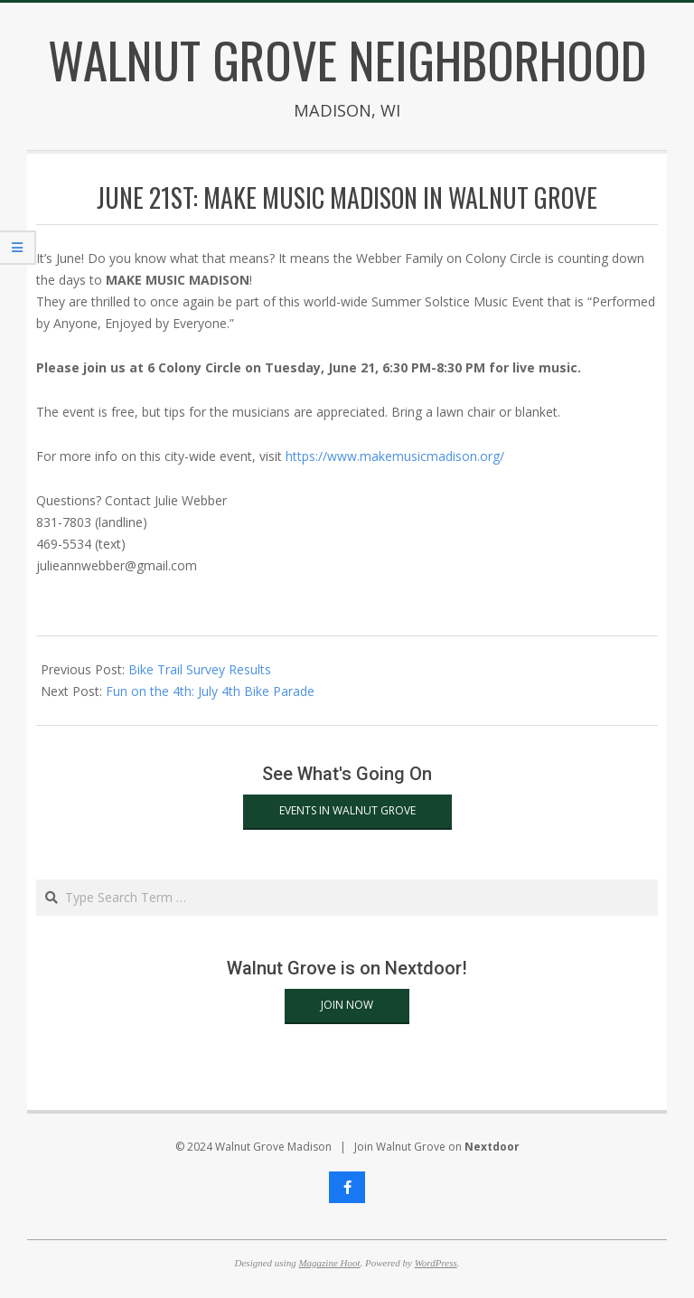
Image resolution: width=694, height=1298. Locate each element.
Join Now (347, 1004)
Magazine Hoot (329, 1262)
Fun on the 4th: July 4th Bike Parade (210, 691)
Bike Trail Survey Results (199, 669)
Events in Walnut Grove (347, 810)
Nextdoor (492, 1146)
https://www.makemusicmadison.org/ (395, 456)
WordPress (436, 1262)
